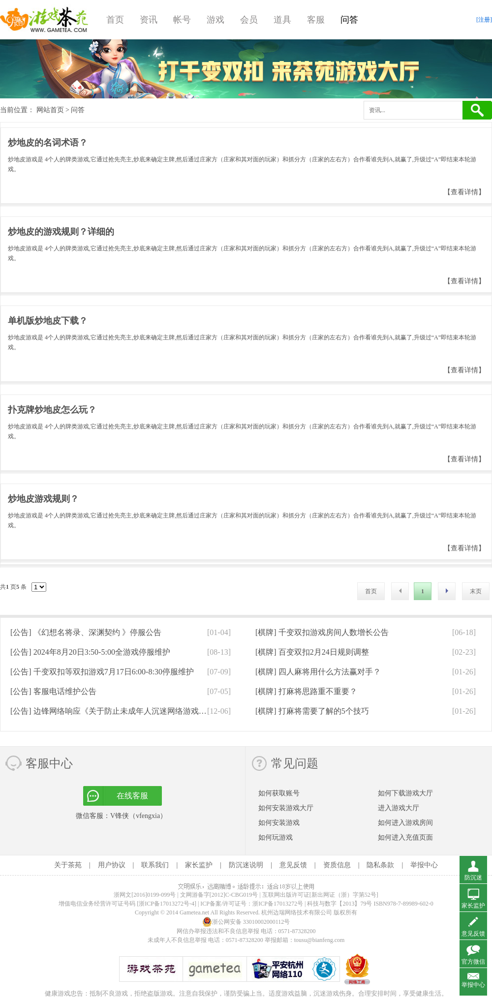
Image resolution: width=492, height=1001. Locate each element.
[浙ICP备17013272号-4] (166, 903)
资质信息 (337, 865)
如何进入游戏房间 (405, 822)
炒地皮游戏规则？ (43, 499)
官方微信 (473, 961)
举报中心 (424, 865)
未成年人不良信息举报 (178, 940)
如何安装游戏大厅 (285, 808)
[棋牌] (322, 632)
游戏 (215, 20)
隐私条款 (380, 865)
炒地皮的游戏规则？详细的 (61, 232)
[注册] (484, 19)
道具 (282, 20)
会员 (249, 20)
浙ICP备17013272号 (277, 903)
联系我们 (155, 865)
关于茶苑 (68, 865)
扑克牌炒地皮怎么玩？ (52, 410)
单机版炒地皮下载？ (48, 321)
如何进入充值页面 (405, 837)
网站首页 (50, 110)
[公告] (85, 632)
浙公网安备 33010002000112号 (246, 922)
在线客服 (132, 795)
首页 (115, 20)
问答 (349, 20)
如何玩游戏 (275, 837)
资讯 (148, 20)
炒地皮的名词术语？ (48, 143)
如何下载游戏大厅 (405, 793)
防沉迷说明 (246, 865)
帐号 (182, 20)
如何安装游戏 (279, 822)
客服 (316, 20)
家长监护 (199, 865)
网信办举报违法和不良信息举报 (218, 931)
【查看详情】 (464, 192)
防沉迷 (473, 877)
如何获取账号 (279, 793)
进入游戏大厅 (398, 808)
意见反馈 (293, 865)
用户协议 (111, 865)
